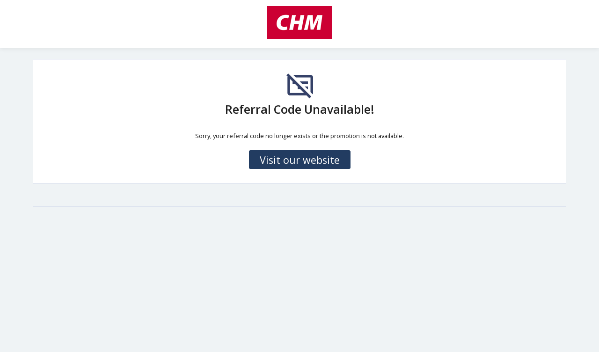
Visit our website (300, 160)
